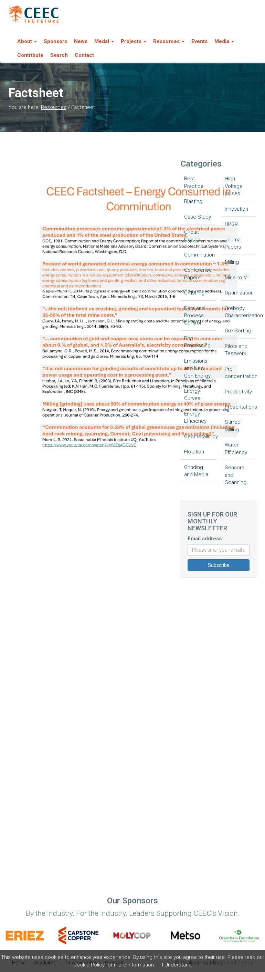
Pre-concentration (241, 372)
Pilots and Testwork (236, 350)
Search (59, 55)
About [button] (27, 41)
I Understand (177, 965)
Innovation (236, 209)
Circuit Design (192, 235)
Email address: (205, 538)
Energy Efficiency (195, 417)
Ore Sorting (238, 331)
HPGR (231, 224)
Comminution (199, 255)
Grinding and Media (196, 471)
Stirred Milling (233, 425)
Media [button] (224, 41)
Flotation (194, 452)
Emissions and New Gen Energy (197, 368)
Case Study (197, 217)
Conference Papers (198, 273)
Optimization (239, 293)
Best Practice (194, 182)
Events (199, 41)
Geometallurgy (200, 436)
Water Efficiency (236, 448)
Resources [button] (168, 41)
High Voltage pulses (234, 186)
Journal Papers (233, 243)
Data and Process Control (194, 315)
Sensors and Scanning (235, 474)
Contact (84, 55)
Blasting (193, 201)
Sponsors (55, 41)
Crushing (194, 293)
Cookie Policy (89, 965)
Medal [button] (104, 41)
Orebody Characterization (241, 312)
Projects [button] (133, 41)
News (80, 41)
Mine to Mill (238, 277)
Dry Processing (197, 342)
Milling (232, 262)
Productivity (238, 392)
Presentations (241, 407)
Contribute (30, 55)
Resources (53, 107)
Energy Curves (192, 394)
